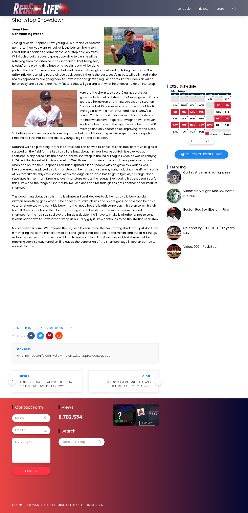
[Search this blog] (82, 442)
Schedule (184, 9)
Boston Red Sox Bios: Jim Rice (206, 209)
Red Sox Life (48, 505)
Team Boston (93, 505)
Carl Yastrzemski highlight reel (207, 172)
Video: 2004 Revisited (200, 246)
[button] (31, 335)
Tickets (203, 9)
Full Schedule (201, 141)
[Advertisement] (85, 291)
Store (220, 9)
